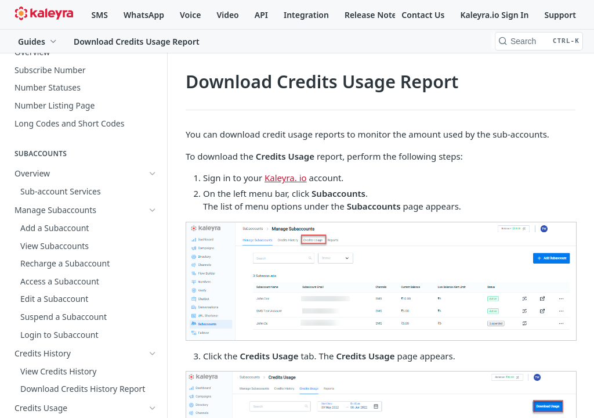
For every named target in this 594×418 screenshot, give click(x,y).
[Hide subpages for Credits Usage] (152, 226)
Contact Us (422, 14)
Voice (190, 14)
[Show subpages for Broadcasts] (152, 384)
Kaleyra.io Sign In (494, 14)
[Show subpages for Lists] (152, 367)
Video (227, 14)
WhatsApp (144, 14)
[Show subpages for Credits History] (152, 209)
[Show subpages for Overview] (152, 173)
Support (560, 14)
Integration (306, 14)
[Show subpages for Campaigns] (152, 349)
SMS (100, 14)
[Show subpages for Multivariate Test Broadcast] (152, 402)
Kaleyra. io (286, 177)
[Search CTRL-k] (538, 41)
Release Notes (373, 14)
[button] (380, 281)
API (261, 14)
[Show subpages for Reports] (152, 281)
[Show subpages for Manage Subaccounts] (152, 191)
